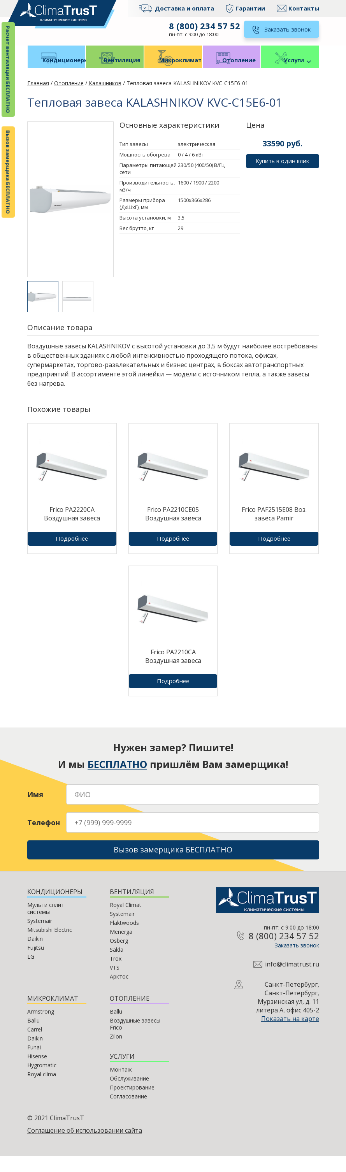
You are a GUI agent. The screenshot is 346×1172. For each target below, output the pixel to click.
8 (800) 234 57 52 (203, 25)
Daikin (35, 954)
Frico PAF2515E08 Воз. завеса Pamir (274, 525)
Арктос (119, 992)
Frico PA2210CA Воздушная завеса (173, 667)
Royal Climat (125, 920)
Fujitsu (35, 963)
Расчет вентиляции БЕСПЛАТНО (8, 69)
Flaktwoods (124, 938)
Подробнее (71, 549)
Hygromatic (41, 1081)
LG (30, 972)
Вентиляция (114, 70)
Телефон (43, 834)
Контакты (303, 8)
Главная (38, 94)
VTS (114, 983)
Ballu (33, 1036)
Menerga (121, 947)
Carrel (34, 1045)
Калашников (105, 94)
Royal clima (41, 1090)
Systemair (39, 936)
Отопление (231, 70)
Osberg (119, 956)
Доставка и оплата (184, 8)
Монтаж (121, 1085)
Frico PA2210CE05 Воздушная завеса (173, 525)
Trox (115, 974)
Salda (116, 965)
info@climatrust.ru (292, 980)
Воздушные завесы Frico (135, 1040)
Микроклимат (173, 70)
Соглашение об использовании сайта (84, 1146)
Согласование (128, 1112)
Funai (34, 1063)
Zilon (116, 1052)
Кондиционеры (56, 70)
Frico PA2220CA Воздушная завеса (72, 525)
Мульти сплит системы (45, 924)
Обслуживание (129, 1094)
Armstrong (40, 1027)
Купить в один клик (282, 173)
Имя (35, 806)
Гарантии (250, 8)
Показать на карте (290, 1035)
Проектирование (132, 1103)
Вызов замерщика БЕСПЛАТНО (8, 172)
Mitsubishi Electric (49, 945)
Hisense (37, 1072)
